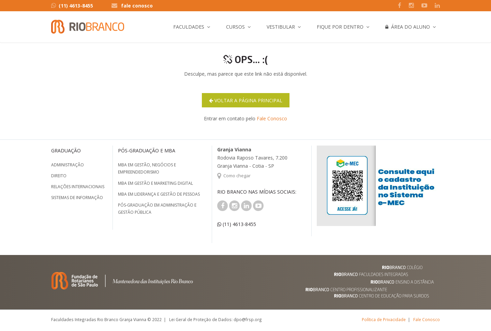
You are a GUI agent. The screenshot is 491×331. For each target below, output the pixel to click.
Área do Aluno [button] (407, 27)
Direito (58, 176)
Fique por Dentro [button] (340, 27)
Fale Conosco (272, 118)
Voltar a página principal (245, 100)
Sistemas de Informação (77, 197)
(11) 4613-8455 (72, 5)
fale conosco (137, 5)
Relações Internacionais (77, 187)
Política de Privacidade (384, 319)
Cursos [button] (235, 27)
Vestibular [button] (281, 27)
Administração (67, 165)
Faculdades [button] (188, 27)
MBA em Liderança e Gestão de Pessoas (159, 194)
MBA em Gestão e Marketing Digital (155, 183)
